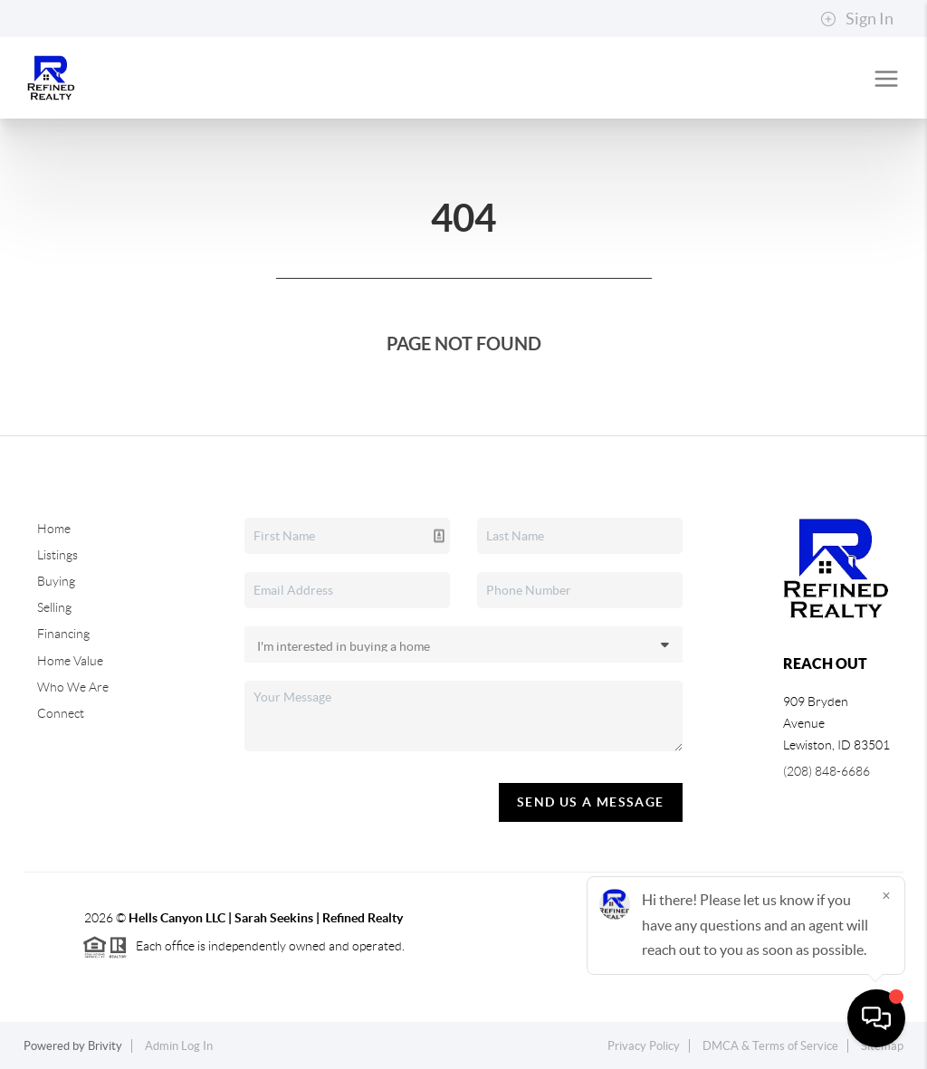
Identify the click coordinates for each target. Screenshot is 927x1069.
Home (54, 528)
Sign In (857, 19)
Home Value (70, 661)
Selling (54, 607)
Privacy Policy (643, 1046)
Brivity (105, 1046)
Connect (60, 713)
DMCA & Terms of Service (770, 1046)
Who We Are (73, 687)
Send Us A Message (590, 802)
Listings (57, 555)
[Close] (886, 895)
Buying (56, 581)
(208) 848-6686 (826, 771)
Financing (63, 633)
